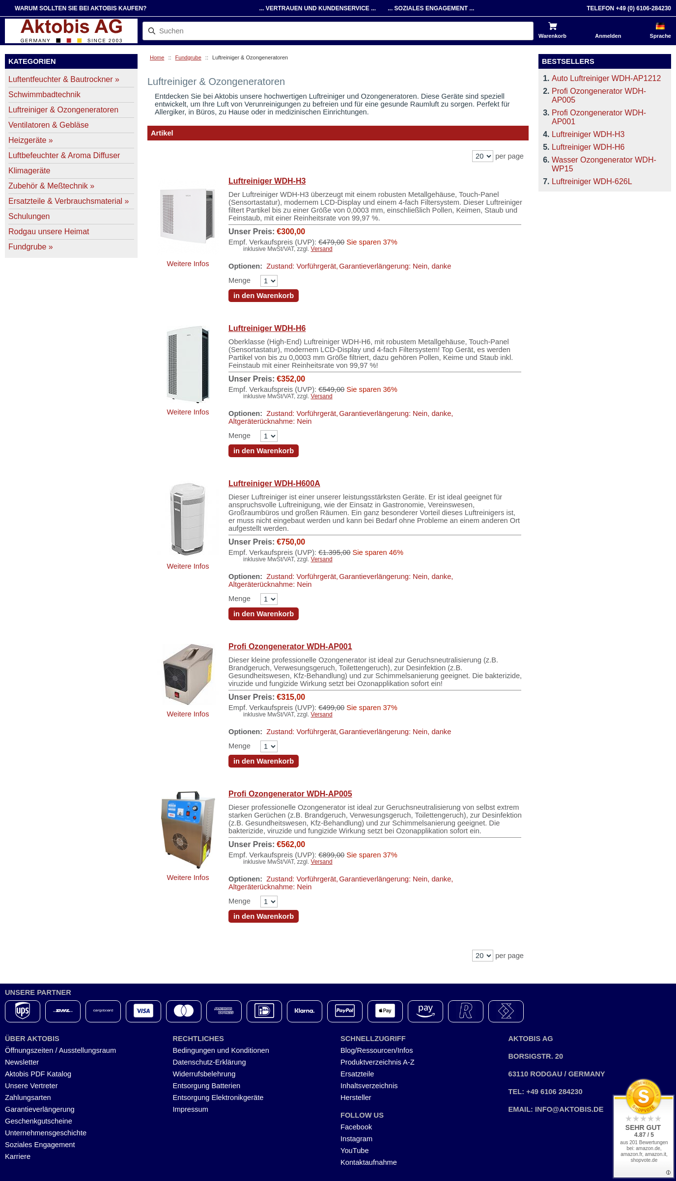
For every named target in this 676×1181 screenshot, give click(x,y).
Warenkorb (552, 36)
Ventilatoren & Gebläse (48, 125)
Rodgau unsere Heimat (48, 231)
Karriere (17, 1156)
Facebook (356, 1127)
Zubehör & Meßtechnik (51, 186)
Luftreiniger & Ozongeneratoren (63, 110)
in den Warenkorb (263, 296)
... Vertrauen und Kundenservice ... (317, 8)
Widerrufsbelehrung (204, 1074)
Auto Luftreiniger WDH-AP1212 (606, 78)
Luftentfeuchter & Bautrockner (63, 79)
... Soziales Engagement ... (431, 8)
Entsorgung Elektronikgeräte (218, 1097)
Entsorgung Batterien (207, 1086)
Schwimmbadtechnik (44, 94)
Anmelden (608, 36)
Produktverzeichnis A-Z (377, 1062)
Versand (322, 249)
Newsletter (22, 1062)
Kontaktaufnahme (368, 1162)
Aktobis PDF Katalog (38, 1074)
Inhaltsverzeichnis (369, 1086)
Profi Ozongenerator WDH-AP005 (290, 794)
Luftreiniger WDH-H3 (267, 181)
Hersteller (355, 1097)
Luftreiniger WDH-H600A (274, 483)
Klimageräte (29, 170)
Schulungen (29, 216)
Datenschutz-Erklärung (209, 1062)
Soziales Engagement (40, 1145)
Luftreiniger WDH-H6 (267, 328)
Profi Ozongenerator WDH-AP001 (290, 646)
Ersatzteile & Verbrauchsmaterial (68, 201)
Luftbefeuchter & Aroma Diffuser (64, 155)
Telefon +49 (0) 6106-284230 (629, 8)
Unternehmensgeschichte (45, 1133)
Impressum (190, 1109)
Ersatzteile (357, 1074)
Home (157, 57)
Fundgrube (188, 57)
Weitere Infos (188, 264)
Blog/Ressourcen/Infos (376, 1050)
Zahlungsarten (28, 1097)
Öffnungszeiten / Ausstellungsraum (60, 1050)
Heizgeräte (30, 140)
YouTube (354, 1150)
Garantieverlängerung (40, 1109)
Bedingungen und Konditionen (221, 1050)
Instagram (356, 1139)
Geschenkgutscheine (38, 1121)
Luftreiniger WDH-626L (592, 181)
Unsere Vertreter (31, 1086)
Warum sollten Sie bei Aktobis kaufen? (80, 8)
